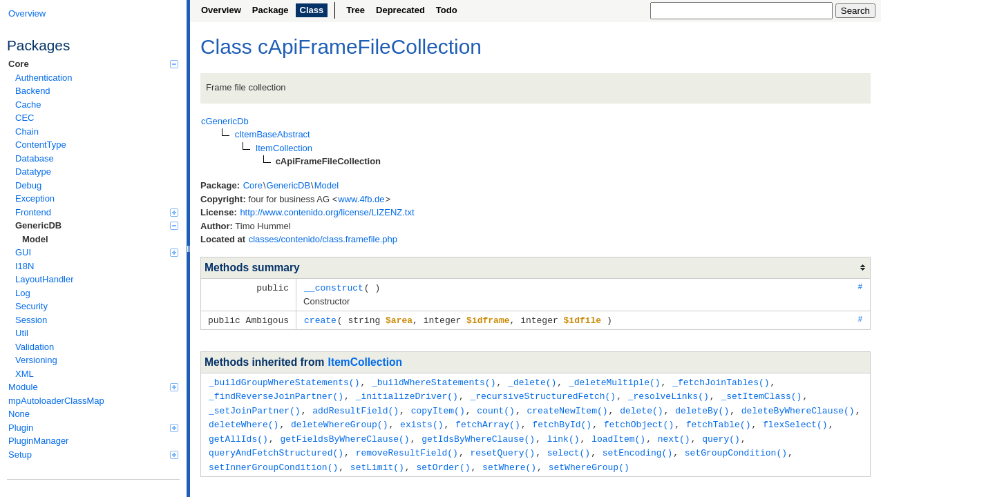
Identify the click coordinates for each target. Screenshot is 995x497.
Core (93, 64)
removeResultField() (407, 447)
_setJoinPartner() (255, 407)
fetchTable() (718, 420)
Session (31, 320)
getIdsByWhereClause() (478, 434)
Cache (28, 104)
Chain (27, 131)
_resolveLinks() (668, 393)
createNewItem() (567, 407)
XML (24, 374)
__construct (333, 287)
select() (568, 447)
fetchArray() (487, 420)
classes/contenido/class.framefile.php (323, 239)
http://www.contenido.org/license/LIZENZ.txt (327, 212)
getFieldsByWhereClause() (344, 434)
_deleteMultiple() (615, 380)
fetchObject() (639, 420)
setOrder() (443, 461)
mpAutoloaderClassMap (56, 401)
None (19, 414)
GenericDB (96, 225)
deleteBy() (702, 407)
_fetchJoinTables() (720, 380)
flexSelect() (795, 420)
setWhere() (509, 461)
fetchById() (561, 420)
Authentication (43, 77)
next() (674, 434)
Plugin (93, 427)
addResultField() (355, 407)
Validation (34, 347)
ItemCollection (365, 361)
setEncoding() (637, 447)
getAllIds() (238, 434)
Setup (93, 454)
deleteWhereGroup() (339, 420)
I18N (24, 266)
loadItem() (618, 434)
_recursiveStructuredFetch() (543, 393)
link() (563, 434)
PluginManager (38, 441)
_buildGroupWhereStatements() (284, 380)
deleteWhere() (243, 420)
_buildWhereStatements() (433, 380)
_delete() (532, 380)
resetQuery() (502, 447)
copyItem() (438, 407)
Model (35, 239)
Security (31, 306)
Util (21, 333)
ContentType (40, 144)
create (320, 319)
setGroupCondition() (736, 447)
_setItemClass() (761, 393)
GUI (96, 252)
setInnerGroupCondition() (273, 461)
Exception (35, 198)
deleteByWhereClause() (798, 407)
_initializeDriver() (407, 393)
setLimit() (377, 461)
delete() (641, 407)
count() (496, 407)
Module (93, 387)
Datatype (33, 171)
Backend (32, 91)
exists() (421, 420)
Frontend (96, 212)
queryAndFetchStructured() (276, 447)
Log (22, 293)
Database (34, 158)
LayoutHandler (44, 279)
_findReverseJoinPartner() (276, 393)
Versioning (36, 360)
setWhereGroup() (589, 461)
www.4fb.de (361, 199)
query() (721, 434)
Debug (28, 185)
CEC (24, 118)
